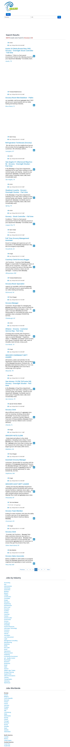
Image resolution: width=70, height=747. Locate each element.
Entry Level (7, 607)
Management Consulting (10, 640)
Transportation (8, 679)
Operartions (7, 651)
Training (6, 677)
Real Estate (7, 660)
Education (7, 602)
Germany (6, 705)
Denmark (6, 700)
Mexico (6, 738)
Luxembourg (7, 712)
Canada (6, 737)
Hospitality (7, 624)
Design (6, 600)
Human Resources (9, 626)
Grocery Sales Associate (14, 556)
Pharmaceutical (8, 653)
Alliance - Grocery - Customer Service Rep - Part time (16, 330)
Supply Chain (7, 674)
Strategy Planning (9, 672)
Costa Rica (7, 744)
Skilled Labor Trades (9, 670)
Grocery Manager (11, 303)
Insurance (6, 630)
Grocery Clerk (10, 410)
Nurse (5, 649)
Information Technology (10, 628)
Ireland (6, 709)
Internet (6, 633)
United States (8, 740)
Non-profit (6, 647)
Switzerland (7, 731)
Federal (6, 616)
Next (48, 569)
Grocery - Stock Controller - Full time (19, 216)
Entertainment (8, 605)
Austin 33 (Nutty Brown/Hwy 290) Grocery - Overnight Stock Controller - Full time (19, 51)
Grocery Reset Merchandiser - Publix (19, 98)
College (6, 595)
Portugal (6, 721)
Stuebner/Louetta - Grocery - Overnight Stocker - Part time (16, 191)
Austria (6, 694)
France (6, 703)
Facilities (6, 610)
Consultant (7, 598)
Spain (5, 728)
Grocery (6, 621)
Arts (5, 584)
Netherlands (7, 716)
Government (7, 619)
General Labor (8, 617)
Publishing (7, 654)
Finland (6, 701)
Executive (6, 609)
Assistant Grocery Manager (15, 460)
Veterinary (7, 681)
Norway (6, 717)
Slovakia (6, 726)
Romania (6, 723)
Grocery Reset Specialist (14, 284)
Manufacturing (8, 642)
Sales (5, 667)
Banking (6, 591)
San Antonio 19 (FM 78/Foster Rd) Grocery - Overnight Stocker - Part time (18, 383)
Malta (5, 714)
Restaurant (7, 663)
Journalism (7, 635)
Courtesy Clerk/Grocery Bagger (17, 260)
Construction (7, 596)
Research (6, 661)
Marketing (6, 644)
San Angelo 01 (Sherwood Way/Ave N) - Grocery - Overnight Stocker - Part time (18, 164)
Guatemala (7, 745)
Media (5, 646)
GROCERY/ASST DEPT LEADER (17, 484)
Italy (5, 710)
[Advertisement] (35, 75)
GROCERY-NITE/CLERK (14, 436)
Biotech (6, 593)
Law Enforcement (9, 637)
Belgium (6, 696)
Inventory (6, 632)
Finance (6, 612)
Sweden (6, 730)
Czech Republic (8, 698)
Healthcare (7, 623)
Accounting (7, 582)
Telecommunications (9, 675)
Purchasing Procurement (11, 656)
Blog (8, 14)
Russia (6, 724)
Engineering (7, 603)
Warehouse (7, 682)
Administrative (8, 586)
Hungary (6, 707)
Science (6, 668)
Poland (6, 719)
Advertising (7, 588)
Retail (5, 665)
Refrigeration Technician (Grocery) (18, 143)
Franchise (6, 614)
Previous (22, 569)
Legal (5, 639)
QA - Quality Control (9, 658)
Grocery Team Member (14, 511)
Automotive (7, 589)
